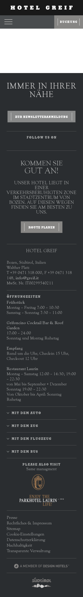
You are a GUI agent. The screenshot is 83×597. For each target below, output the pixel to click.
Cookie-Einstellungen (25, 534)
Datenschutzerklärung (26, 539)
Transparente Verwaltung (28, 550)
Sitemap (13, 528)
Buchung (68, 22)
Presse (12, 517)
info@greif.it (27, 277)
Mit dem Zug (25, 426)
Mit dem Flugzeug (32, 439)
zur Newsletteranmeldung (41, 117)
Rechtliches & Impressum (29, 523)
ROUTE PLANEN (41, 227)
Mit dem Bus (25, 452)
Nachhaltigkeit (19, 545)
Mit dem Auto (26, 413)
